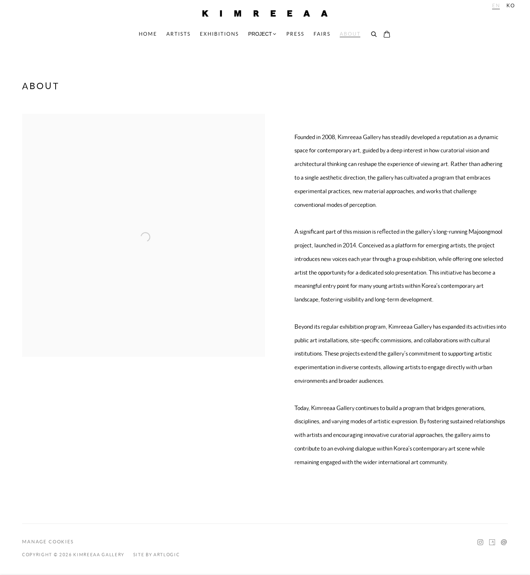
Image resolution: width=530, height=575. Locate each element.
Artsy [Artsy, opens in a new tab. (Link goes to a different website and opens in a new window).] (492, 542)
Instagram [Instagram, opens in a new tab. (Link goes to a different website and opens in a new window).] (480, 542)
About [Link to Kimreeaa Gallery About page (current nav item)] (350, 34)
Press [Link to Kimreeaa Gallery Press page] (295, 34)
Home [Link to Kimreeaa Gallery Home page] (148, 34)
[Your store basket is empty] (386, 34)
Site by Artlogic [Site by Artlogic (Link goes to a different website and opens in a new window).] (156, 555)
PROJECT (260, 34)
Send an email (504, 542)
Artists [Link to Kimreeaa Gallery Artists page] (178, 34)
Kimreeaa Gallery (265, 13)
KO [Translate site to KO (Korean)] (510, 5)
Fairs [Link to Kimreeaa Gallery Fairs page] (322, 34)
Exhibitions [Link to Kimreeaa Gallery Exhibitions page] (219, 34)
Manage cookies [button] (48, 541)
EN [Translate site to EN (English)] (496, 5)
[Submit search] (374, 34)
